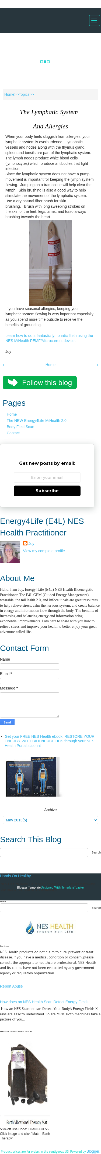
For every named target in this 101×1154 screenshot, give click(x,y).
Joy (31, 543)
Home (9, 94)
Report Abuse (11, 986)
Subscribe (47, 490)
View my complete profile (44, 551)
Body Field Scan (20, 427)
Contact (13, 433)
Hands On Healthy (15, 876)
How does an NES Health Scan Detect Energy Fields (44, 1002)
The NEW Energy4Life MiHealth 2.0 (37, 420)
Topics (24, 94)
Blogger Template (29, 887)
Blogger (92, 1151)
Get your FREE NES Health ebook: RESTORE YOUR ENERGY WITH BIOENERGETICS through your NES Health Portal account (50, 741)
